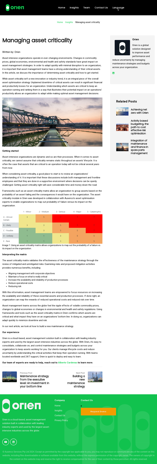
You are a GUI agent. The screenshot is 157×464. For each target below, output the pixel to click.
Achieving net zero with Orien (139, 111)
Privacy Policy (61, 420)
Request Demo (98, 411)
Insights (69, 22)
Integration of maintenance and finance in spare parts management (139, 147)
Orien (17, 52)
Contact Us (60, 415)
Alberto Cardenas (67, 362)
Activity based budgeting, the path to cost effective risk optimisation (140, 127)
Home (60, 22)
